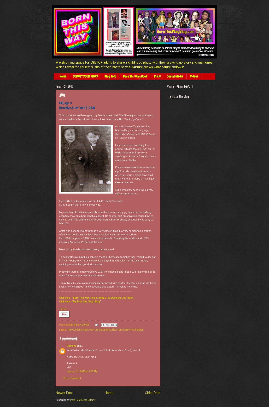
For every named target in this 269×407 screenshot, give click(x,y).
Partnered (128, 329)
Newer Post (64, 393)
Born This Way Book (135, 76)
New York (117, 329)
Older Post (152, 393)
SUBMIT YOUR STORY (85, 76)
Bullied (107, 329)
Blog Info (110, 76)
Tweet (62, 309)
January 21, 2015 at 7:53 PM (82, 371)
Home (63, 76)
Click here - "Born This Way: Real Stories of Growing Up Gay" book (96, 297)
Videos (194, 76)
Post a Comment (72, 378)
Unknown (71, 345)
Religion (139, 329)
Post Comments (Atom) (82, 400)
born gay (83, 329)
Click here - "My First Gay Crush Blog (79, 301)
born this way (96, 329)
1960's (70, 329)
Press (157, 76)
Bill (76, 329)
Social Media (175, 76)
